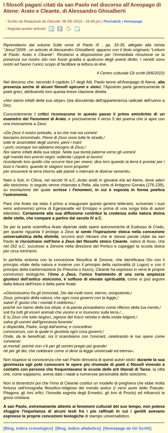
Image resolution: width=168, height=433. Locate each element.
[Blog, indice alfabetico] (78, 428)
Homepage (133, 21)
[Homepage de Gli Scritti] (127, 428)
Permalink (112, 21)
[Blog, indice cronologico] (28, 428)
